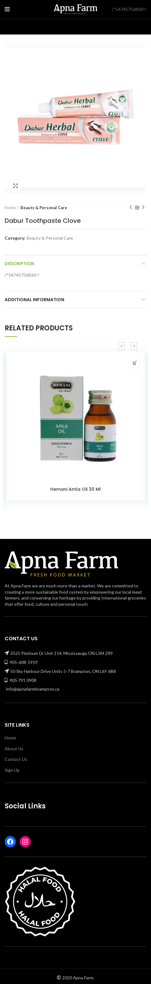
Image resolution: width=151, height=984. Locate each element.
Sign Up (12, 770)
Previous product (131, 207)
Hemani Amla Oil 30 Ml (75, 489)
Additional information (34, 300)
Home (10, 207)
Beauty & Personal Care (44, 207)
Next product (143, 207)
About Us (14, 748)
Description (19, 263)
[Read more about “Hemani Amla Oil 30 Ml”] (134, 363)
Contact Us (16, 759)
